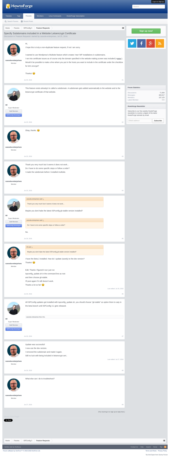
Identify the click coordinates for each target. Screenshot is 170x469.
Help (142, 447)
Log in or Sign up (158, 1)
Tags (18, 16)
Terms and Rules (151, 451)
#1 (122, 80)
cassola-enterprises (48, 36)
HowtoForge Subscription (75, 16)
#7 (122, 336)
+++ (163, 100)
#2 (122, 122)
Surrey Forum (163, 454)
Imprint (148, 447)
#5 (122, 238)
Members (40, 16)
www (119, 58)
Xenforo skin (8, 447)
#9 (122, 404)
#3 (122, 156)
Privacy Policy (162, 451)
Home (155, 447)
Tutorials (9, 16)
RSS (165, 447)
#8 (122, 370)
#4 (122, 190)
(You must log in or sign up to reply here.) (111, 412)
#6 (122, 294)
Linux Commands (55, 16)
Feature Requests (23, 36)
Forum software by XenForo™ (21, 451)
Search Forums (12, 21)
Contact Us (134, 447)
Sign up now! (146, 31)
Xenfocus (18, 447)
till (6, 105)
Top (161, 447)
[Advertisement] (146, 142)
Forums (29, 16)
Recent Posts (28, 21)
